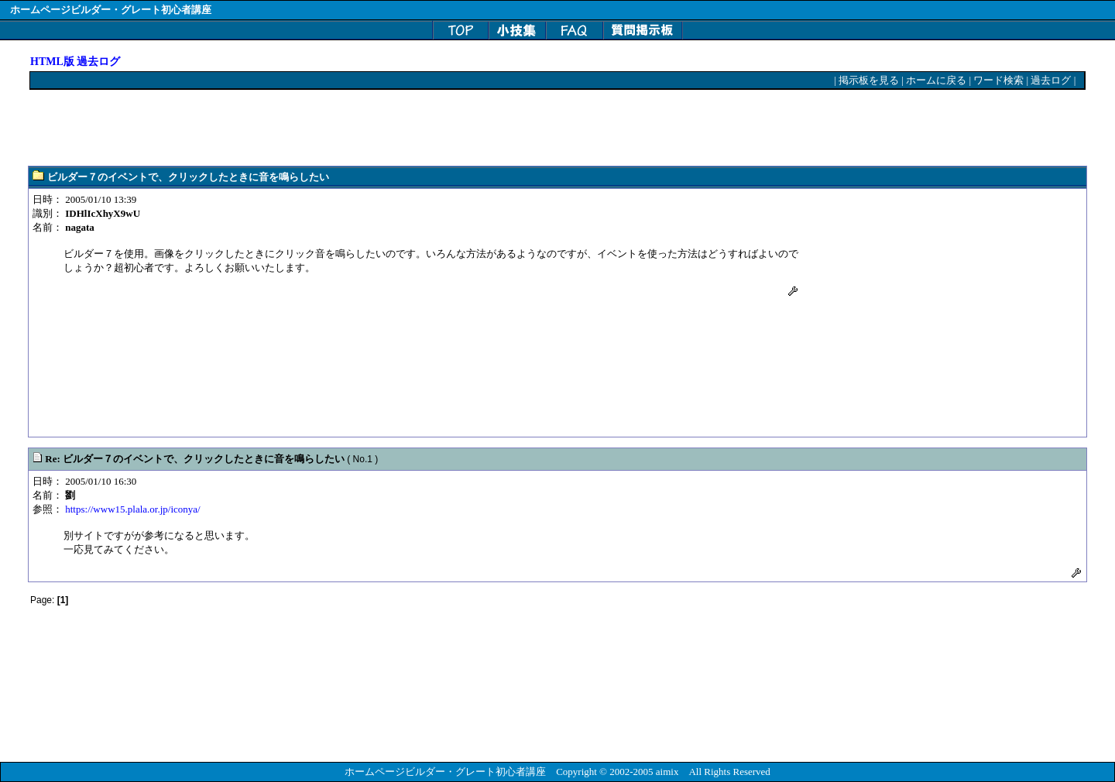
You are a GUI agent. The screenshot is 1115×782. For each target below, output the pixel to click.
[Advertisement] (312, 128)
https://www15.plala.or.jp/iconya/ (132, 509)
